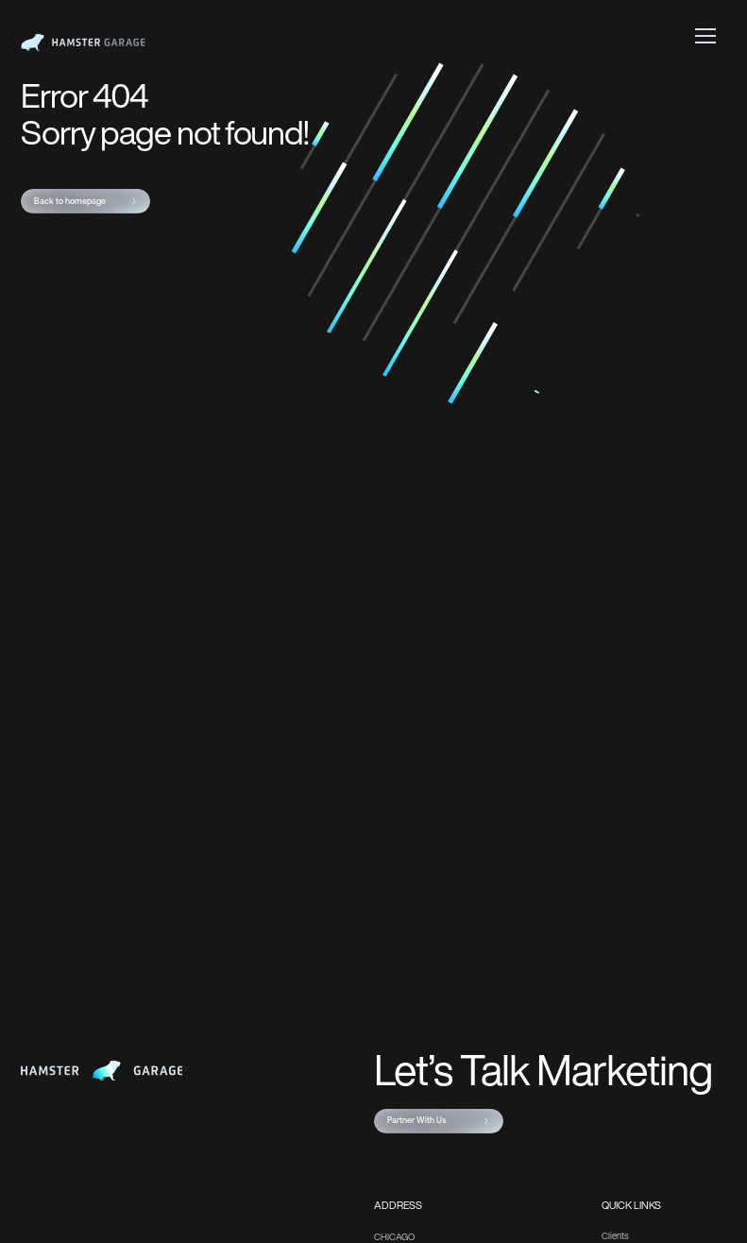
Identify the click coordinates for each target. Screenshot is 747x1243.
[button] (705, 35)
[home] (83, 42)
